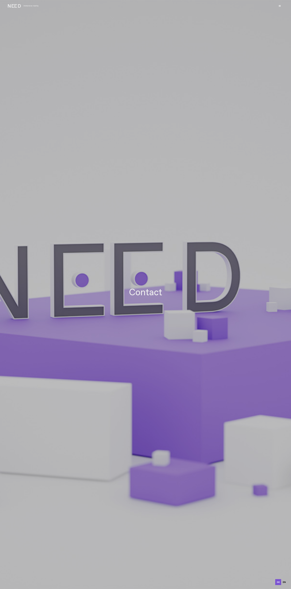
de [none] (278, 582)
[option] (284, 582)
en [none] (284, 582)
